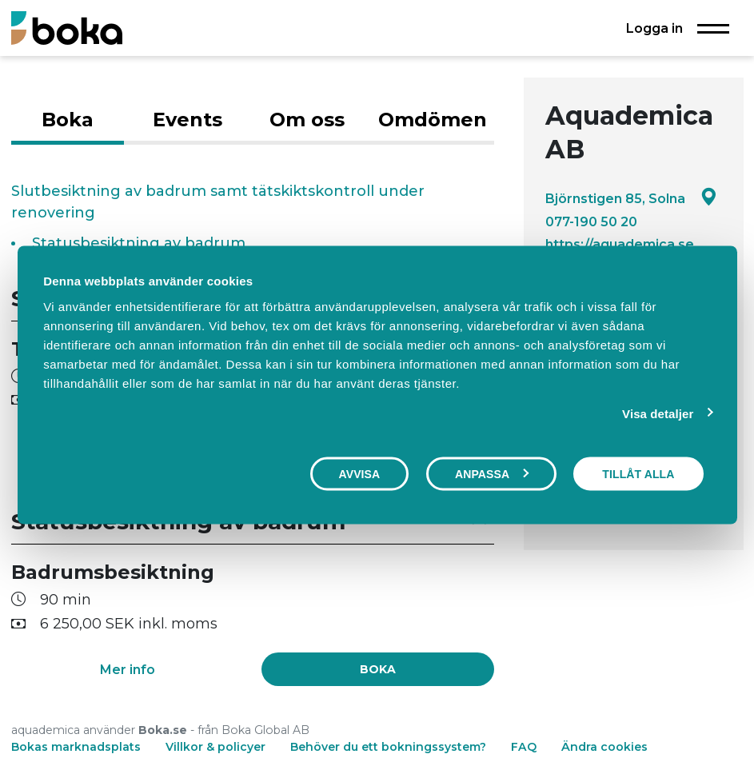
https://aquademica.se (619, 244)
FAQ (525, 747)
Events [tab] (187, 119)
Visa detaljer (657, 414)
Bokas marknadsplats (76, 747)
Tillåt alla (638, 474)
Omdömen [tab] (432, 119)
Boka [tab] (68, 119)
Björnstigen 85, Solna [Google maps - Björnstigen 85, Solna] (631, 198)
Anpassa (492, 474)
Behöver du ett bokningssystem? (388, 747)
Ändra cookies (604, 747)
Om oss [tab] (307, 119)
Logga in (654, 28)
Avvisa (360, 474)
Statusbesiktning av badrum (138, 243)
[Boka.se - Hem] (66, 27)
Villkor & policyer (215, 747)
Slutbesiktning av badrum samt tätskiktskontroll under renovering (218, 201)
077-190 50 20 (591, 221)
